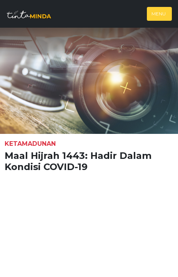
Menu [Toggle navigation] (158, 14)
